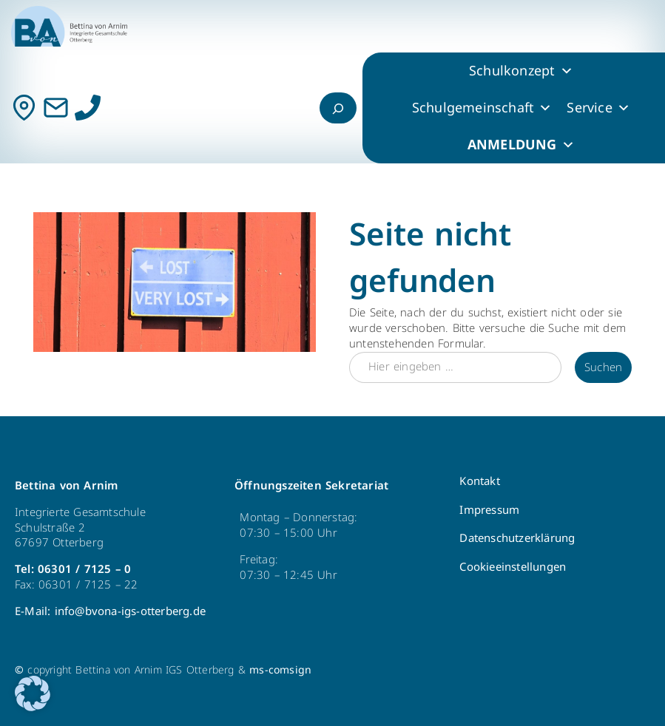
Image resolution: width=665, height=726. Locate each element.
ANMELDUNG (521, 144)
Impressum (489, 510)
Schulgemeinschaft (482, 107)
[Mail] (56, 108)
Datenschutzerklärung (517, 538)
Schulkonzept (521, 70)
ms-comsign (280, 670)
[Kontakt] (24, 108)
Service (598, 107)
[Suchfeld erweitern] (338, 107)
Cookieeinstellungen (512, 567)
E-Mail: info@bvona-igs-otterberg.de (110, 611)
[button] (32, 693)
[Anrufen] (88, 107)
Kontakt (479, 481)
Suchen (603, 367)
